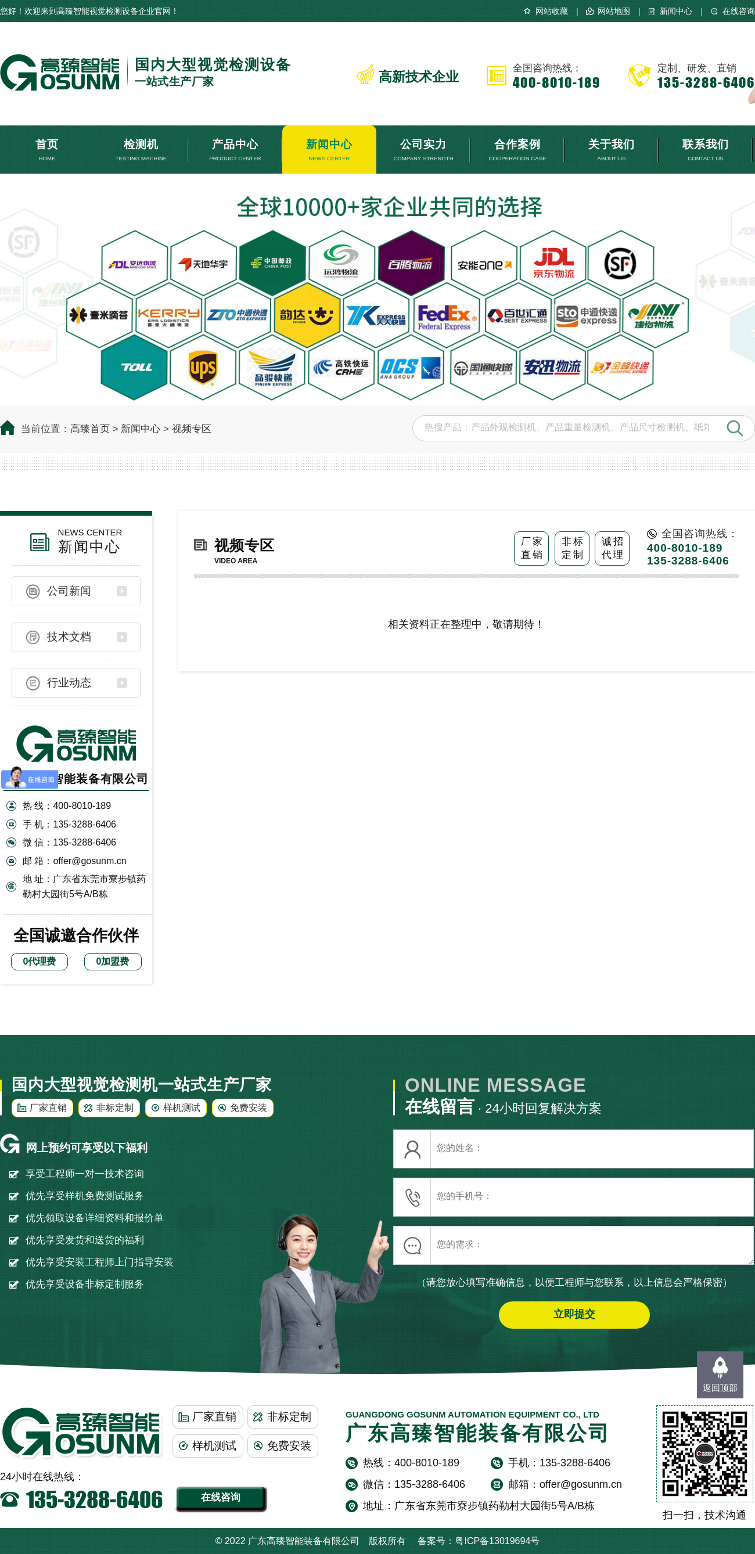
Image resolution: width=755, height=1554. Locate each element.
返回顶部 (720, 1388)
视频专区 (191, 428)
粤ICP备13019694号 (497, 1541)
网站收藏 (551, 11)
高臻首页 (90, 428)
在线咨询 (738, 11)
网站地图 (614, 11)
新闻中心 (676, 11)
